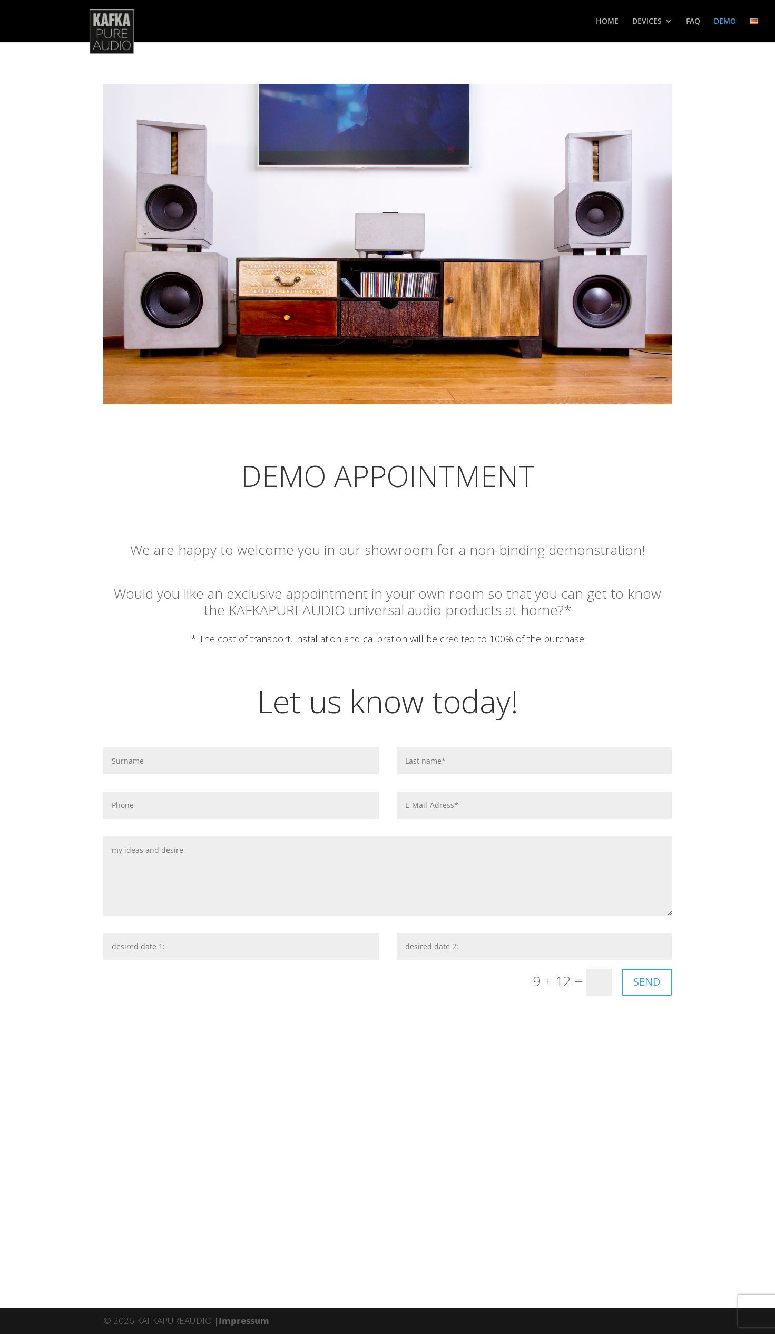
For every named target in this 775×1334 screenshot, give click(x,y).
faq (693, 21)
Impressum (244, 1320)
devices (647, 21)
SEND (647, 982)
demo (725, 21)
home (607, 21)
